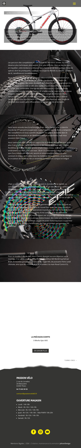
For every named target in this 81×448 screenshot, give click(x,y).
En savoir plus (40, 351)
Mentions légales (17, 443)
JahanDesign (65, 443)
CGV (27, 443)
